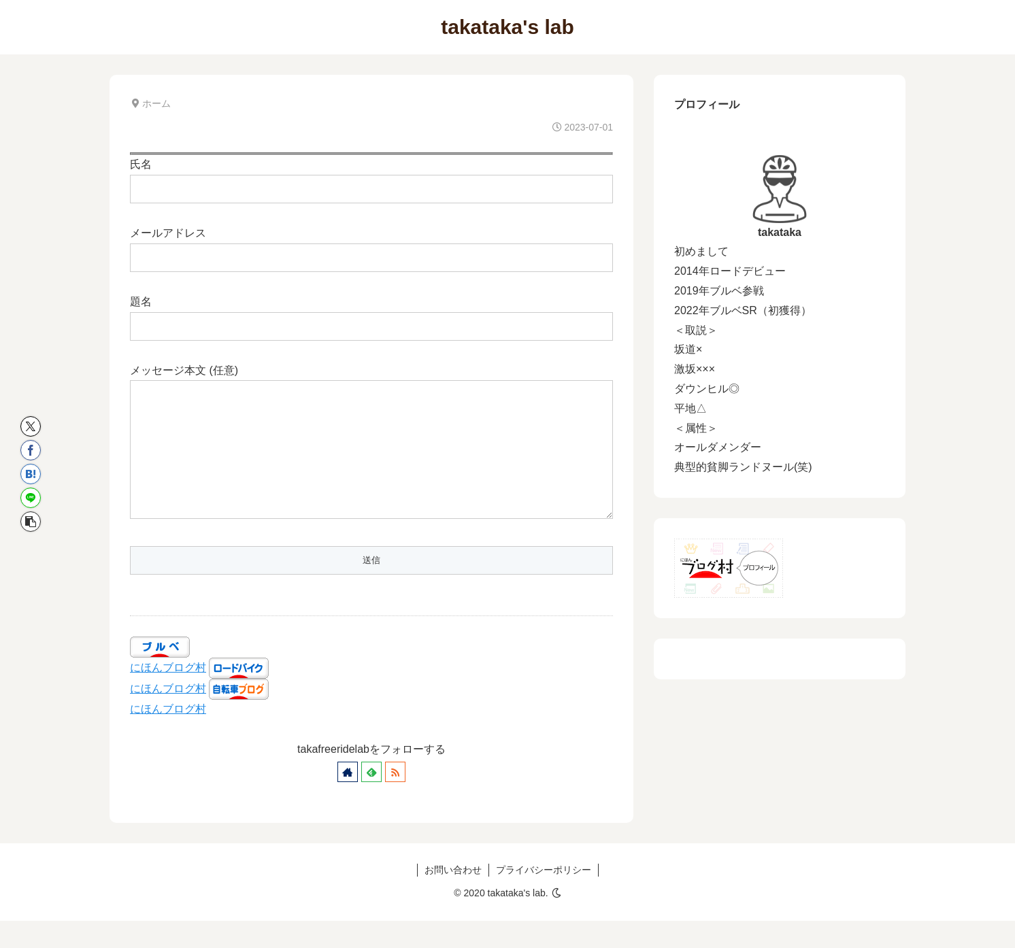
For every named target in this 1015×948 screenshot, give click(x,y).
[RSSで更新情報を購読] (395, 799)
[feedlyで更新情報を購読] (371, 799)
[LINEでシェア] (30, 498)
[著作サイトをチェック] (347, 799)
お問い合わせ (453, 897)
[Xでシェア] (30, 426)
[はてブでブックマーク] (30, 474)
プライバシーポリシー (543, 897)
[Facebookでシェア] (30, 450)
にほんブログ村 (168, 694)
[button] (30, 521)
